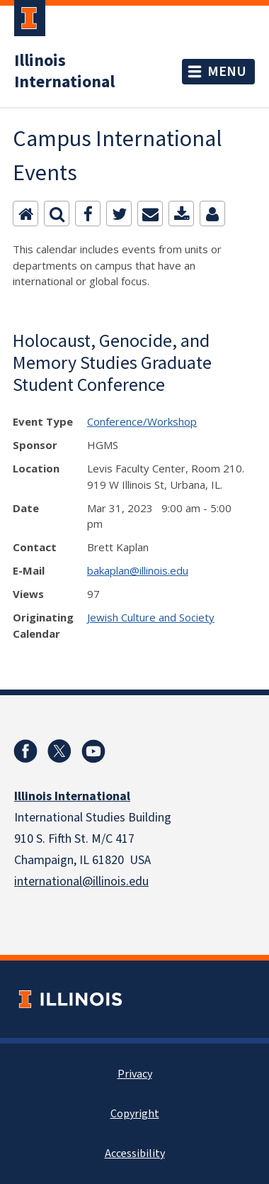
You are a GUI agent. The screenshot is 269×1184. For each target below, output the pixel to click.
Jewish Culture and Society (150, 617)
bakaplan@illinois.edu (137, 570)
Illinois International (64, 71)
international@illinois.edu (81, 881)
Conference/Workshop (142, 421)
